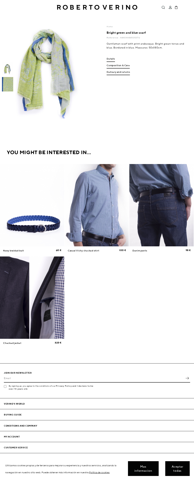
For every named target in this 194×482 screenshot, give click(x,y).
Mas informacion (143, 468)
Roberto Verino (97, 7)
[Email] (94, 378)
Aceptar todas (177, 468)
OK (187, 378)
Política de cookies (99, 472)
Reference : (113, 37)
